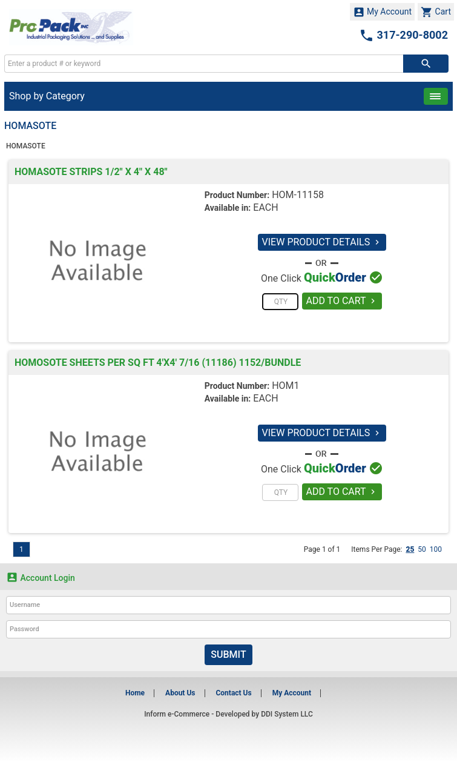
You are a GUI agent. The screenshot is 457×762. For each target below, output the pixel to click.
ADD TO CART (342, 300)
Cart (436, 12)
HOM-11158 (298, 194)
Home (135, 693)
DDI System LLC (287, 714)
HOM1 (285, 385)
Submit (228, 654)
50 (422, 549)
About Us (180, 693)
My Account (382, 12)
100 (436, 549)
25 (410, 549)
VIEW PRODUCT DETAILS (322, 242)
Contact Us (233, 693)
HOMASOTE (25, 146)
